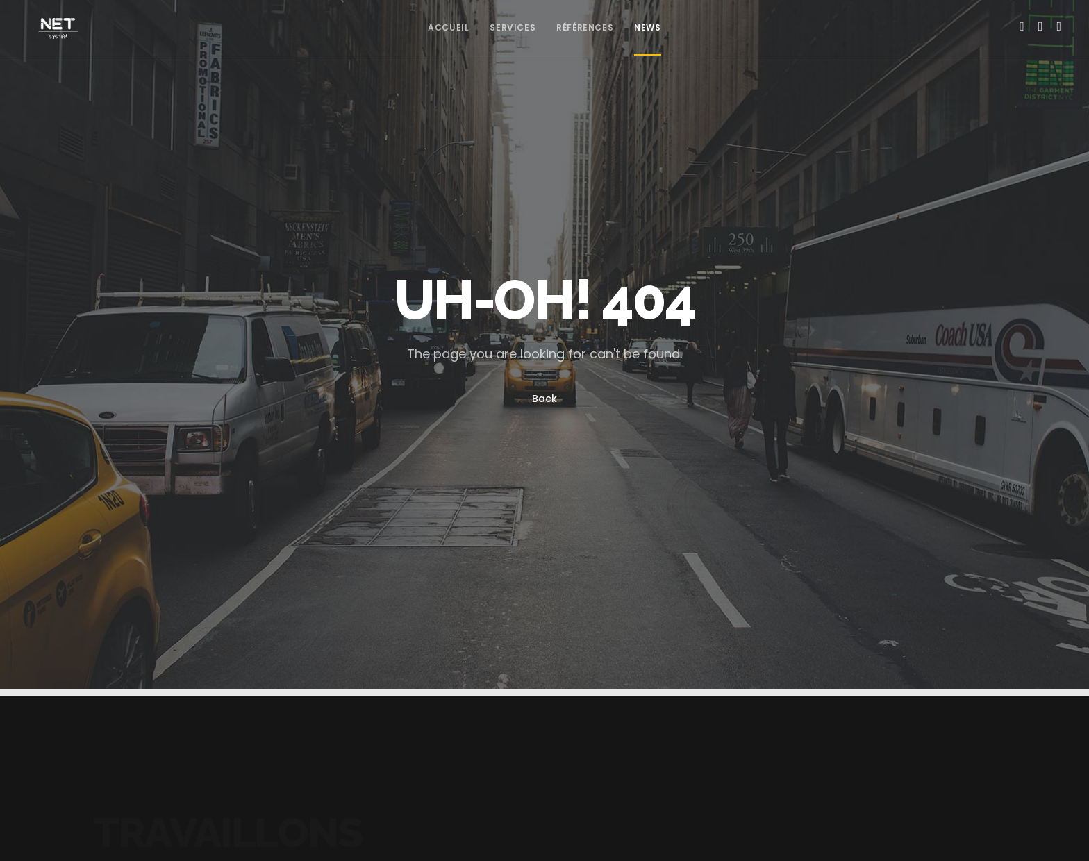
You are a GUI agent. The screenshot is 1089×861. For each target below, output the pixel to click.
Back (544, 399)
